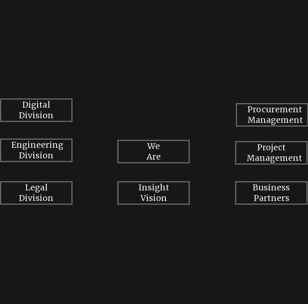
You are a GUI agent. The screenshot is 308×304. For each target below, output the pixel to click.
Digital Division (36, 110)
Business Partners (271, 192)
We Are (153, 151)
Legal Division (36, 192)
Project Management (274, 152)
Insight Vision (153, 192)
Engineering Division (37, 150)
